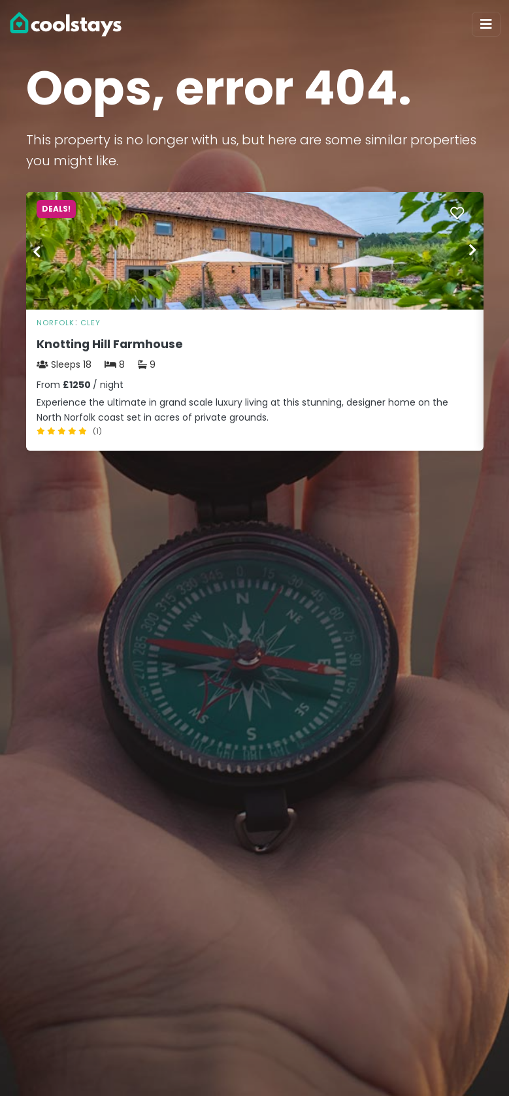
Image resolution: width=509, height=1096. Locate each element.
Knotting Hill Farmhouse (110, 344)
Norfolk (56, 322)
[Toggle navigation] (486, 24)
